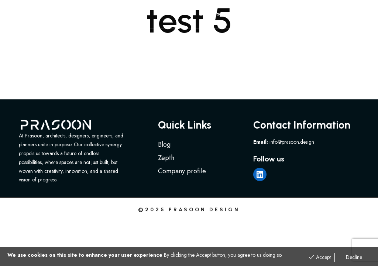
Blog (164, 144)
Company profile (182, 171)
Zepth (166, 158)
